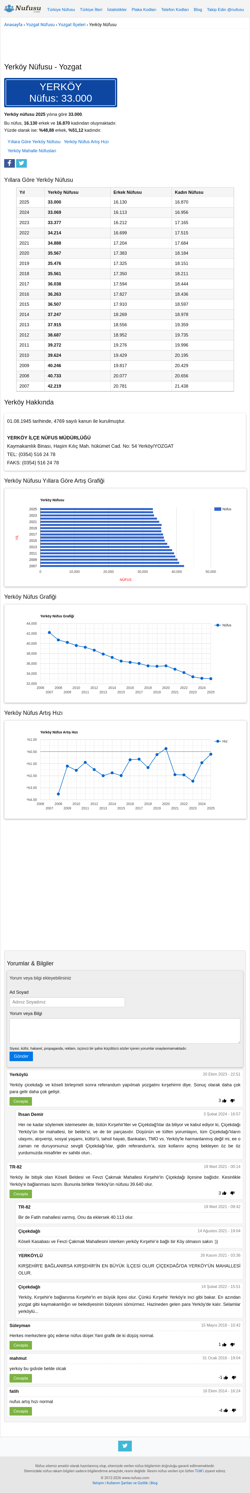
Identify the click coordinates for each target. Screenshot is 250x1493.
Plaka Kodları (144, 9)
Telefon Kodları (175, 9)
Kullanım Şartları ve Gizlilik (127, 1483)
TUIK (198, 1471)
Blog (198, 9)
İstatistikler (117, 9)
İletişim (98, 1483)
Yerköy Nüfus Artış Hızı (86, 141)
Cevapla (20, 1101)
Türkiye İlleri (91, 9)
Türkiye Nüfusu (61, 9)
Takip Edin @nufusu (225, 9)
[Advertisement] (125, 42)
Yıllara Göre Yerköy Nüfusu (34, 141)
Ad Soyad (19, 992)
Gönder (21, 1056)
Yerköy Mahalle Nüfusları (32, 150)
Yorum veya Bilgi (26, 1013)
